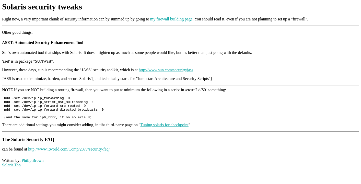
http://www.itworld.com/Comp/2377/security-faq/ (69, 154)
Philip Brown (33, 165)
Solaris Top (11, 169)
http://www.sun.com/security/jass (166, 70)
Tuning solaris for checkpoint (165, 129)
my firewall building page (171, 19)
